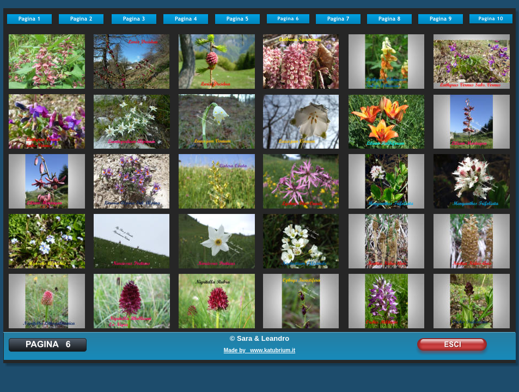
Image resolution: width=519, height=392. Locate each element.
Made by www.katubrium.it (259, 350)
